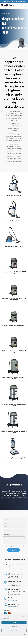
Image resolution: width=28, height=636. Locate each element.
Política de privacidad (15, 634)
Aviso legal (23, 634)
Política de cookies (6, 634)
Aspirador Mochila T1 (14, 195)
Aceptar (14, 622)
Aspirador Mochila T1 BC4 (14, 221)
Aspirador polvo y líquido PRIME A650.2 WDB (14, 405)
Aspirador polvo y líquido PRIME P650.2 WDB (14, 378)
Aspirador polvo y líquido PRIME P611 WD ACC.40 (14, 299)
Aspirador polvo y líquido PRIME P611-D (14, 325)
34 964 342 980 (13, 600)
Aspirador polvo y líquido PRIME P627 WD (14, 351)
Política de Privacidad (20, 546)
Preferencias (14, 630)
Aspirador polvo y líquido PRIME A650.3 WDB (14, 431)
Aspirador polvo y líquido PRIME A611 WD (14, 272)
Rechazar (14, 626)
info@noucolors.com (13, 606)
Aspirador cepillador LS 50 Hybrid (14, 458)
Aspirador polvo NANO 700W (14, 246)
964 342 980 (7, 1)
